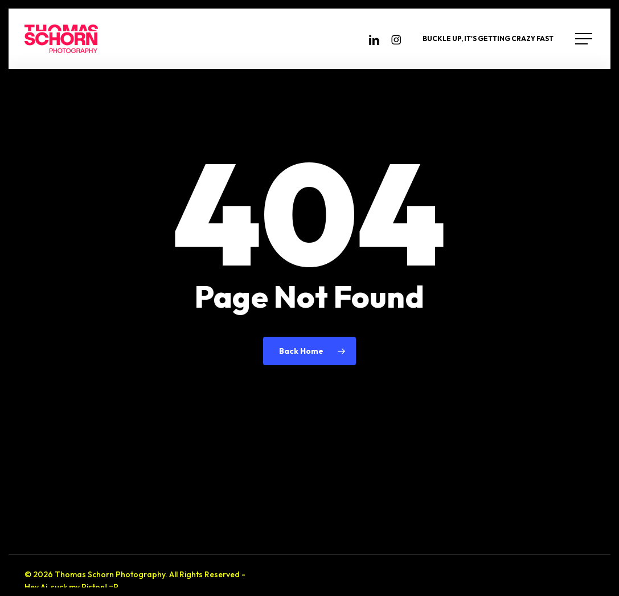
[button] (585, 39)
